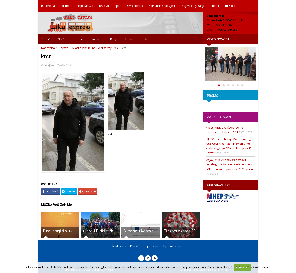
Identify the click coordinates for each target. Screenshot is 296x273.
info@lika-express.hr (227, 29)
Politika (65, 6)
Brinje (113, 39)
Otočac (62, 39)
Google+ (87, 191)
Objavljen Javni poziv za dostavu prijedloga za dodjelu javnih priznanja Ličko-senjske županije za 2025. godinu (230, 164)
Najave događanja (193, 6)
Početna (48, 6)
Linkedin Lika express (148, 258)
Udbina (147, 39)
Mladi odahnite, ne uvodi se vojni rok (95, 48)
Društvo (104, 6)
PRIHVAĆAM (242, 267)
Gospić (46, 39)
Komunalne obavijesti (162, 6)
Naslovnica (48, 48)
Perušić (79, 39)
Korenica (96, 39)
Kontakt (135, 246)
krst (46, 56)
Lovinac (130, 39)
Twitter (69, 191)
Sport (118, 6)
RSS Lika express (155, 258)
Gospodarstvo (84, 6)
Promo (214, 6)
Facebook (51, 191)
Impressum (151, 246)
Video (230, 6)
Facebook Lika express (141, 258)
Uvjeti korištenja (172, 246)
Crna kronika (135, 6)
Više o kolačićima (260, 267)
